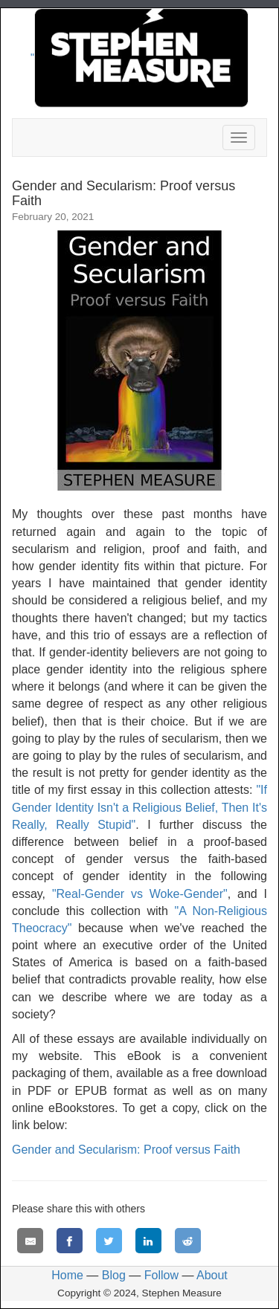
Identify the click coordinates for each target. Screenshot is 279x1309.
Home (67, 1275)
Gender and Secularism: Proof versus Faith (126, 1149)
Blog (114, 1275)
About (212, 1275)
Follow (161, 1275)
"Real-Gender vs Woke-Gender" (140, 894)
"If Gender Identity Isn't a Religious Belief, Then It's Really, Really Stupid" (139, 806)
